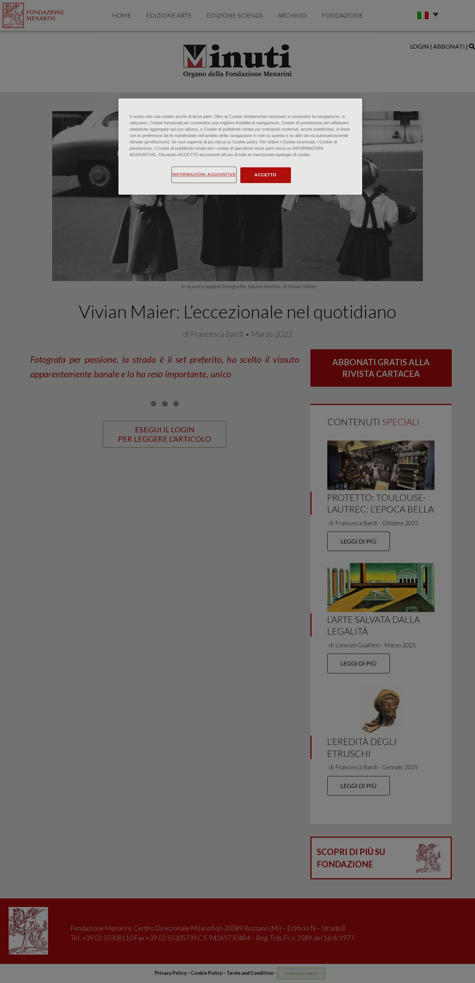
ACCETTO (266, 175)
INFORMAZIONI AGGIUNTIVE (204, 174)
